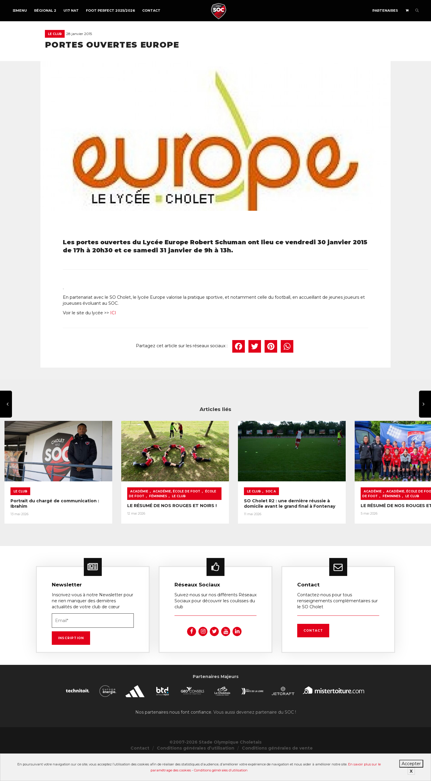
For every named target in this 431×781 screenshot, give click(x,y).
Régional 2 (45, 10)
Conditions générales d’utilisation (221, 770)
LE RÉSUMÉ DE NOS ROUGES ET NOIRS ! (199, 521)
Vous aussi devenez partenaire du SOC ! (254, 733)
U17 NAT (71, 10)
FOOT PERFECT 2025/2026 (110, 10)
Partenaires (385, 10)
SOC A (324, 507)
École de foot (245, 507)
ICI (113, 313)
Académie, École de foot (203, 507)
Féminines (166, 511)
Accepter (411, 763)
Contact (151, 10)
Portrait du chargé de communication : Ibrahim (63, 516)
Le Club (55, 34)
